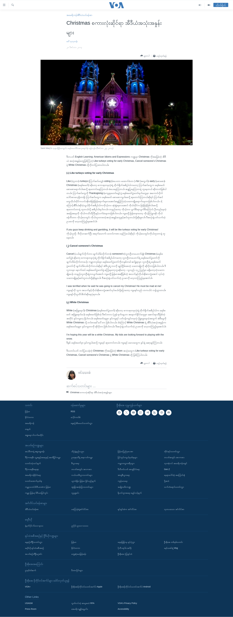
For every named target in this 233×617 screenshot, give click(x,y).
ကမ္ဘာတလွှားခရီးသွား (126, 463)
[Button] (145, 55)
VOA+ (28, 587)
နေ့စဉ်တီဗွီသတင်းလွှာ (33, 542)
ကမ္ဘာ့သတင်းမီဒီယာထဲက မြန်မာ (38, 487)
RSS (73, 411)
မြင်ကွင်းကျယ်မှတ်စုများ (127, 457)
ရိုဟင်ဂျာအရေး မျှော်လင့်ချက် (130, 493)
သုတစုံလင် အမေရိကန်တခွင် (175, 463)
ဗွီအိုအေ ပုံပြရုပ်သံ (125, 554)
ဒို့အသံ (166, 481)
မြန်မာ (27, 411)
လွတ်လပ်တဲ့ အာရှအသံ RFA (82, 603)
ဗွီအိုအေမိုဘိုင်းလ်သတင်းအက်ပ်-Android (134, 587)
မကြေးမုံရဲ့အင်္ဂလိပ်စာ (80, 509)
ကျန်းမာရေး (122, 481)
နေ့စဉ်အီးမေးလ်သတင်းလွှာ (81, 423)
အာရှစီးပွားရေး (124, 475)
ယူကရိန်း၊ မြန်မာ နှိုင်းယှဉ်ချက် (83, 481)
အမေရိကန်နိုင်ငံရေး (33, 475)
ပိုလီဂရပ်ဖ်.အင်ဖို (125, 548)
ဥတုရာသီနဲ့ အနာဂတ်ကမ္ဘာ (82, 457)
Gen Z (167, 469)
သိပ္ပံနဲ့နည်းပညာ (77, 451)
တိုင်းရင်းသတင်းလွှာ (172, 451)
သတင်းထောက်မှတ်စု (33, 481)
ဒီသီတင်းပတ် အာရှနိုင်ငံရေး (129, 469)
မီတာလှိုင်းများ (77, 570)
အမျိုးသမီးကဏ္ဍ (124, 487)
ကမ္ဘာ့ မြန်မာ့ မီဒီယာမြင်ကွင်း (36, 493)
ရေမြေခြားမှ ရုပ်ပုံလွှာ (126, 542)
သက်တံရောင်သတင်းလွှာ (174, 487)
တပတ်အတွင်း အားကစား (81, 469)
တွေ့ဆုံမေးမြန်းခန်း (78, 554)
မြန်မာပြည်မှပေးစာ (125, 451)
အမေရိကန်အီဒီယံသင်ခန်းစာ (79, 15)
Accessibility (123, 609)
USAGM (29, 603)
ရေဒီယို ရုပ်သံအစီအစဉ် (34, 548)
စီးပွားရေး (75, 463)
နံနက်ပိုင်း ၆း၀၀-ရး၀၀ (34, 526)
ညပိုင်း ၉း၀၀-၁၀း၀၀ (79, 526)
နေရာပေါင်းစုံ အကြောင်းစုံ (174, 475)
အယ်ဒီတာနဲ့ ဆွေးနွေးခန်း (35, 451)
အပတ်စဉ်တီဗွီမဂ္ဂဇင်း (33, 554)
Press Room (30, 609)
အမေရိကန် (29, 423)
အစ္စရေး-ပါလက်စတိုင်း (34, 435)
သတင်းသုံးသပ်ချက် (33, 463)
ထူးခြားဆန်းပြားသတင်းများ (82, 487)
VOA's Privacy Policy (127, 603)
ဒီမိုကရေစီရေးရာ (32, 469)
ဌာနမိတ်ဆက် (30, 570)
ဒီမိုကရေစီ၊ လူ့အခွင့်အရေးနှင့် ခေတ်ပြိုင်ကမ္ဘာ (43, 457)
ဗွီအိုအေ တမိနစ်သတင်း (173, 542)
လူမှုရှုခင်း (75, 493)
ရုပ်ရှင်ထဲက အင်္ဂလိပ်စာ (127, 509)
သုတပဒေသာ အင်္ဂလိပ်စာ (174, 509)
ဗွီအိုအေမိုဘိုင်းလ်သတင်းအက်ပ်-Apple (86, 587)
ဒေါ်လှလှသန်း (72, 41)
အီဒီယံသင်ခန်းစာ (32, 509)
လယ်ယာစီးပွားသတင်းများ (81, 475)
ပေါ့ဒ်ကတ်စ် (76, 417)
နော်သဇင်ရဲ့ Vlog (171, 548)
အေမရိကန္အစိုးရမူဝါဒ (79, 609)
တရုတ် (27, 429)
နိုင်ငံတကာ (29, 417)
